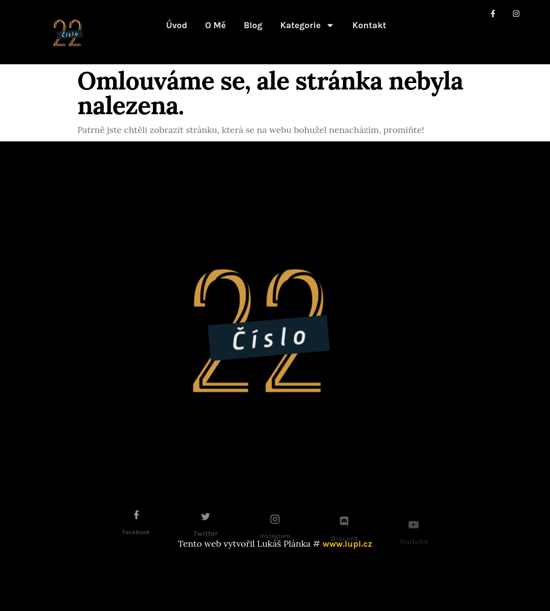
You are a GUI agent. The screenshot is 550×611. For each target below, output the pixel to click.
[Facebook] (136, 520)
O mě (215, 25)
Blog (253, 25)
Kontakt (369, 25)
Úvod (176, 25)
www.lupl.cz (347, 543)
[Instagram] (275, 526)
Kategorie (307, 25)
